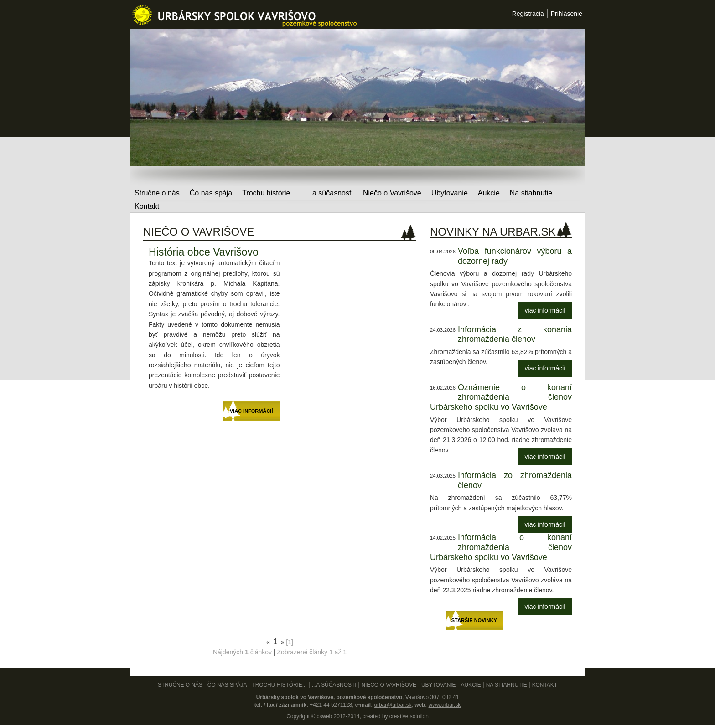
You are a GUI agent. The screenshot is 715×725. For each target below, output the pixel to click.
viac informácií (545, 310)
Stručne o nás (157, 193)
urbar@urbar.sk (392, 705)
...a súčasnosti (329, 193)
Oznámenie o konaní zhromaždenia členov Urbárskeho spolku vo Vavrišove (501, 397)
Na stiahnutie (531, 193)
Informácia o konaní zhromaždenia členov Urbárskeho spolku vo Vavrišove (501, 547)
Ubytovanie (449, 193)
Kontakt (147, 206)
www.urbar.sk (445, 705)
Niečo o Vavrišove (392, 193)
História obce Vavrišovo (204, 252)
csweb (324, 716)
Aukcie (489, 193)
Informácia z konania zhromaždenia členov (515, 334)
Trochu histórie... (269, 193)
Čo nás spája (211, 193)
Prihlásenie (566, 13)
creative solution (409, 716)
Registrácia (528, 13)
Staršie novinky (474, 620)
